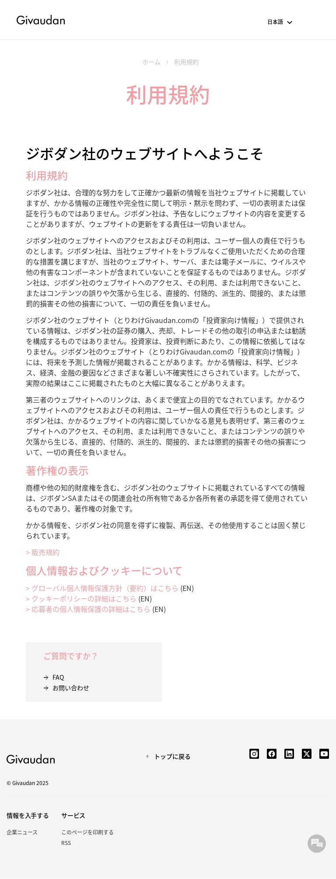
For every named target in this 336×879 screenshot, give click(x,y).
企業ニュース (22, 832)
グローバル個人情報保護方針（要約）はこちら (105, 588)
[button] (290, 23)
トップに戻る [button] (172, 756)
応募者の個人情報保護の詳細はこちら (91, 609)
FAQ (58, 677)
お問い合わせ (70, 687)
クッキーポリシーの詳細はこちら (84, 598)
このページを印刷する (87, 832)
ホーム (151, 61)
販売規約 (46, 552)
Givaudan (41, 20)
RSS (66, 842)
